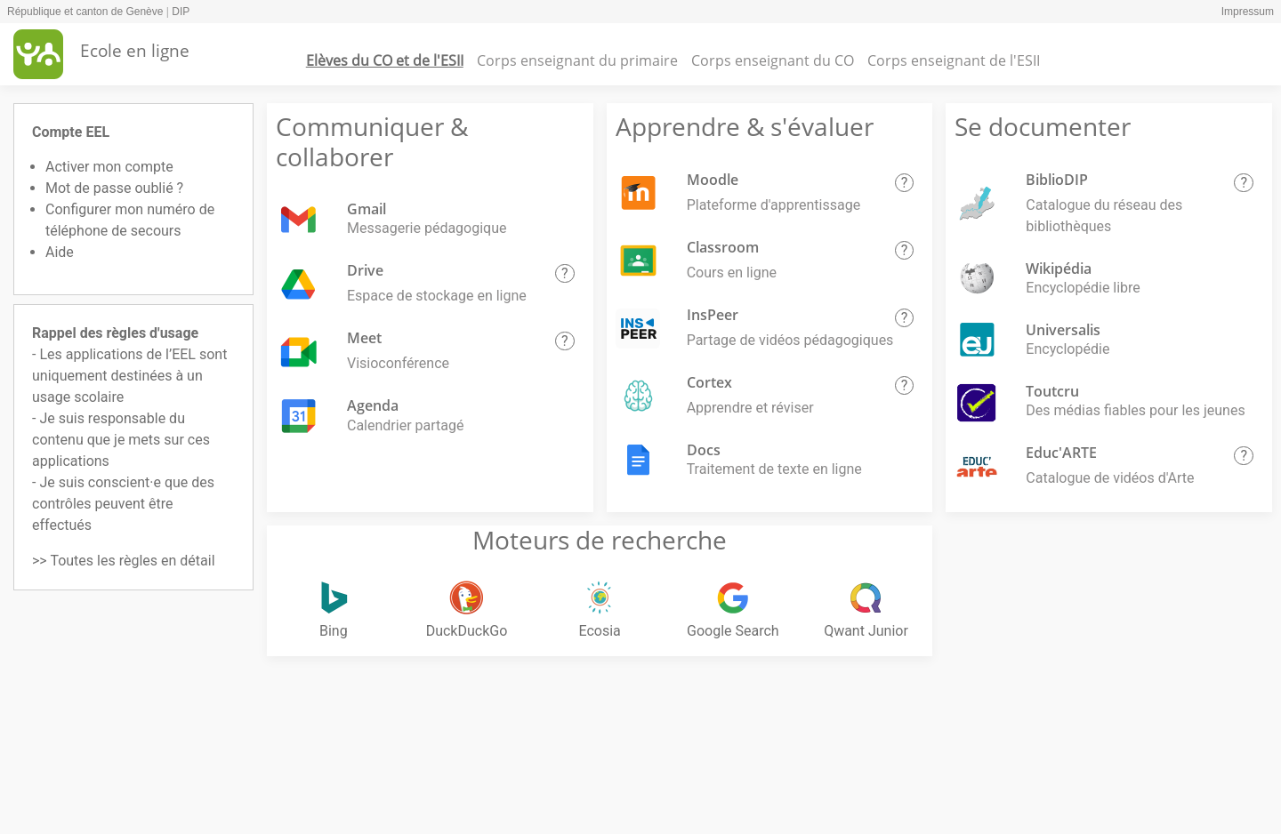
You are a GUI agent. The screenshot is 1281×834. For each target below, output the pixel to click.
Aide (59, 252)
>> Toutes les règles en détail (123, 560)
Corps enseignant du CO (772, 60)
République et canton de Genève (85, 11)
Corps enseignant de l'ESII (953, 60)
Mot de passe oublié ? (114, 188)
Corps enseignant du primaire (577, 60)
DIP (180, 11)
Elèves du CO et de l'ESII (384, 60)
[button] (565, 273)
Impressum (1247, 11)
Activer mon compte (109, 166)
